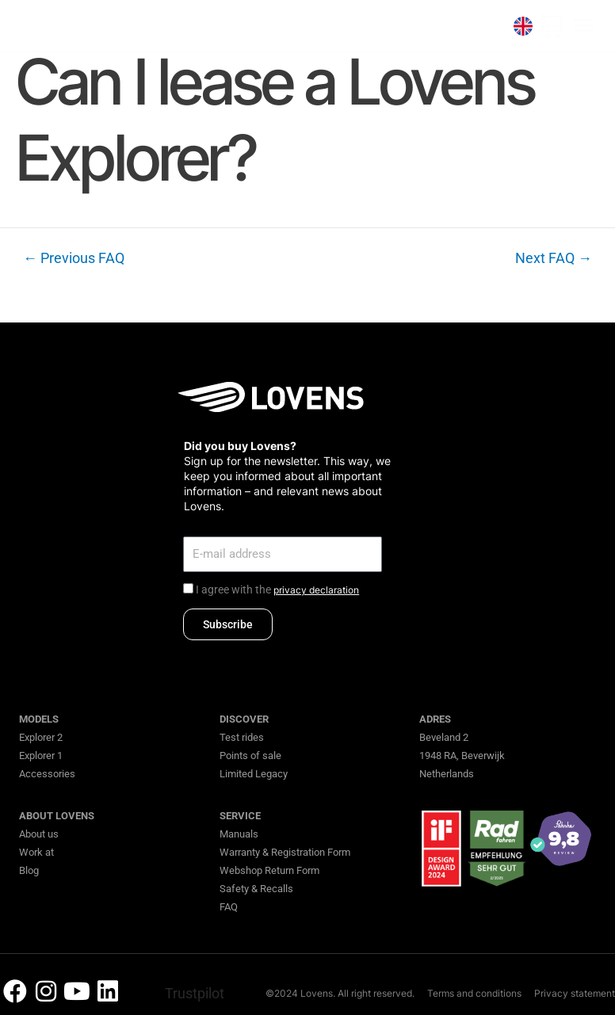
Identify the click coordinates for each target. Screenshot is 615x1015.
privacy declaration (316, 590)
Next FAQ (553, 258)
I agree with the (277, 589)
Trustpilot (194, 993)
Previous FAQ (73, 258)
